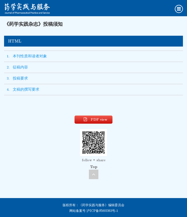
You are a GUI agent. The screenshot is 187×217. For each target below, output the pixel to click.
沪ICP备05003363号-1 (102, 211)
